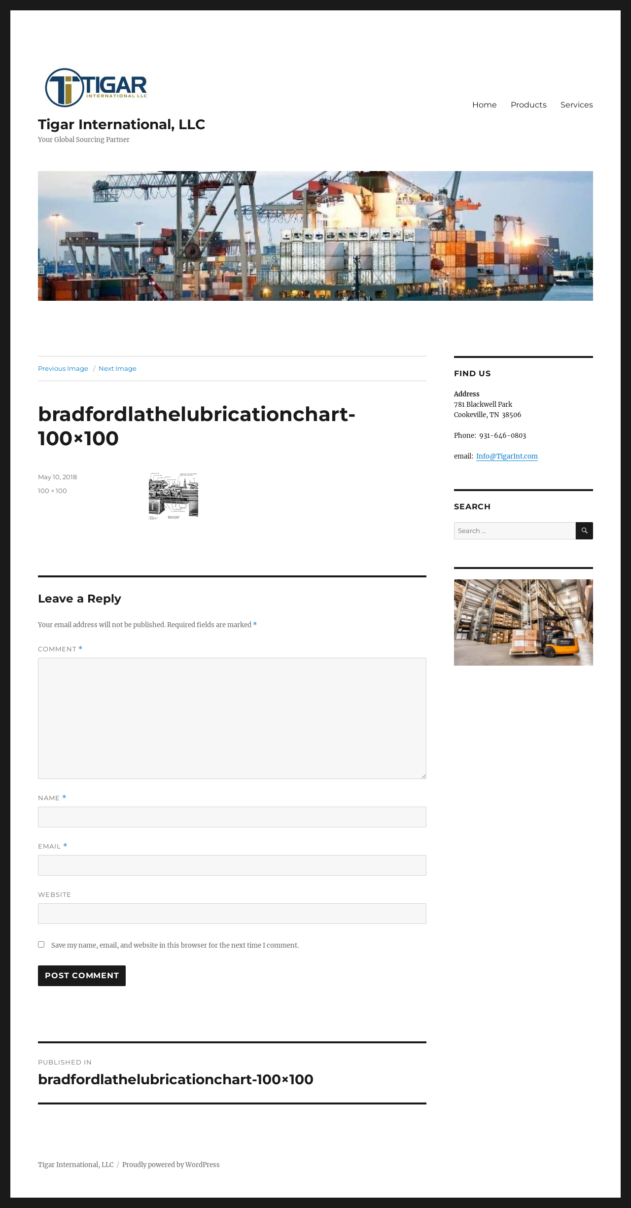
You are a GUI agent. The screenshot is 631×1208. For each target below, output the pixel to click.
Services (577, 104)
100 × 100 (52, 491)
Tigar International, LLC (122, 124)
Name (52, 798)
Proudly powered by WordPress (171, 1165)
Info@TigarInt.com (507, 456)
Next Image (118, 368)
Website (54, 894)
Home (484, 104)
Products (529, 104)
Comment (60, 649)
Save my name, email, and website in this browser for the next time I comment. (175, 945)
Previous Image (63, 368)
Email (53, 846)
